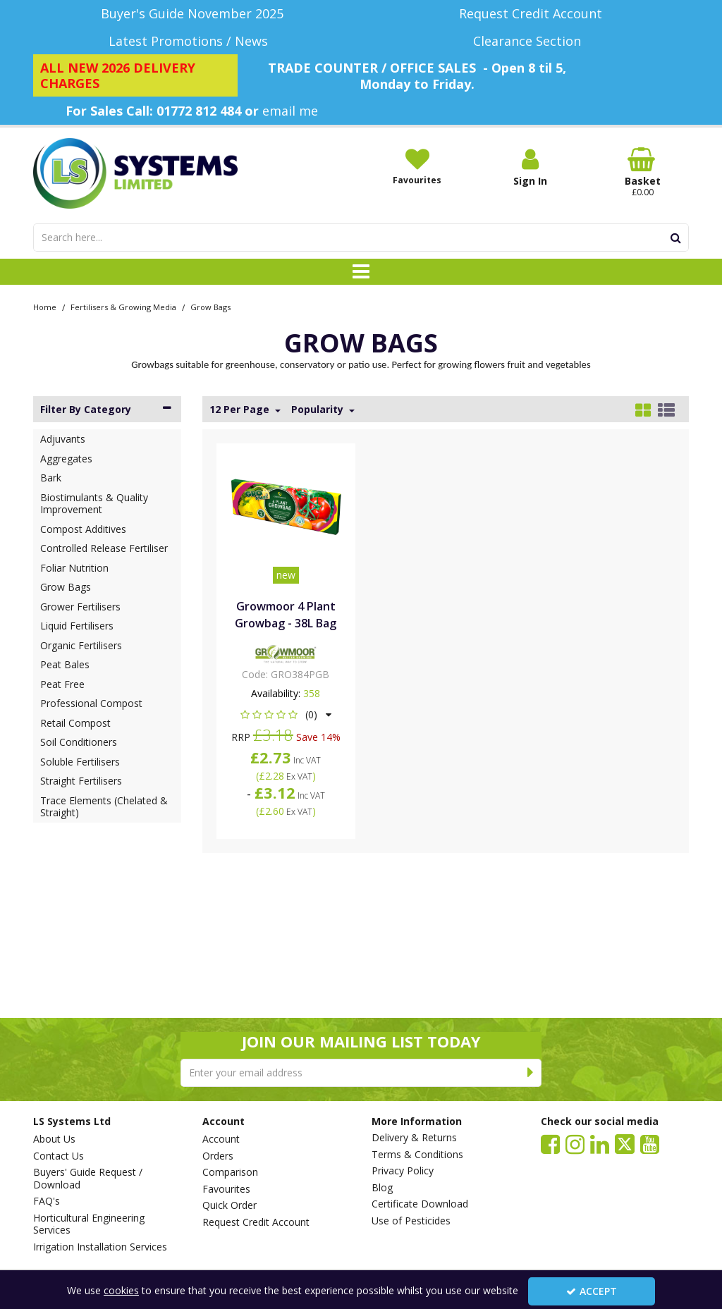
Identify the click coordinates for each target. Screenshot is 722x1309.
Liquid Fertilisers (77, 625)
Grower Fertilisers (80, 606)
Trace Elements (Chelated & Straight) (104, 807)
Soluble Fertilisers (80, 761)
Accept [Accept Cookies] (591, 1291)
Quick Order (229, 1205)
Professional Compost (91, 703)
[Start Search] (676, 237)
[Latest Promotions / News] (191, 41)
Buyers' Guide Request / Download (87, 1178)
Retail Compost (75, 723)
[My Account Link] (530, 167)
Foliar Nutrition (74, 567)
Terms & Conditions (417, 1154)
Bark (50, 477)
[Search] (348, 237)
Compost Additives (83, 529)
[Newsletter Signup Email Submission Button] (531, 1073)
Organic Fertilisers (81, 645)
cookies (121, 1290)
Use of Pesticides (411, 1221)
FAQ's (46, 1201)
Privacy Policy (403, 1170)
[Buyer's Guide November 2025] (191, 13)
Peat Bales (65, 664)
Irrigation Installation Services (100, 1247)
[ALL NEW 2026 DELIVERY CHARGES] (135, 75)
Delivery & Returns (414, 1137)
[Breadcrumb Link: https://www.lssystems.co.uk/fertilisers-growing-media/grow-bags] (210, 306)
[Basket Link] (643, 172)
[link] (550, 1143)
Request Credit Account (256, 1222)
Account (221, 1139)
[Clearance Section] (530, 41)
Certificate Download (420, 1204)
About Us (54, 1139)
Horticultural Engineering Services (89, 1224)
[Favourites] (417, 166)
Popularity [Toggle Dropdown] (318, 409)
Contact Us (58, 1156)
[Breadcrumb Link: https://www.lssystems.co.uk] (44, 306)
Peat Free (62, 684)
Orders (217, 1156)
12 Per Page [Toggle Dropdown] (240, 409)
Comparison (230, 1172)
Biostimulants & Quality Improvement (94, 504)
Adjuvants (62, 438)
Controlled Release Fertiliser (104, 548)
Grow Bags (65, 587)
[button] (285, 714)
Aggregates (66, 458)
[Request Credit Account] (530, 13)
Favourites (226, 1189)
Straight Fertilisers (81, 780)
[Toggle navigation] (361, 272)
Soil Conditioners (78, 742)
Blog (382, 1187)
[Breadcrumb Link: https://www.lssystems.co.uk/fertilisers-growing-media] (123, 306)
